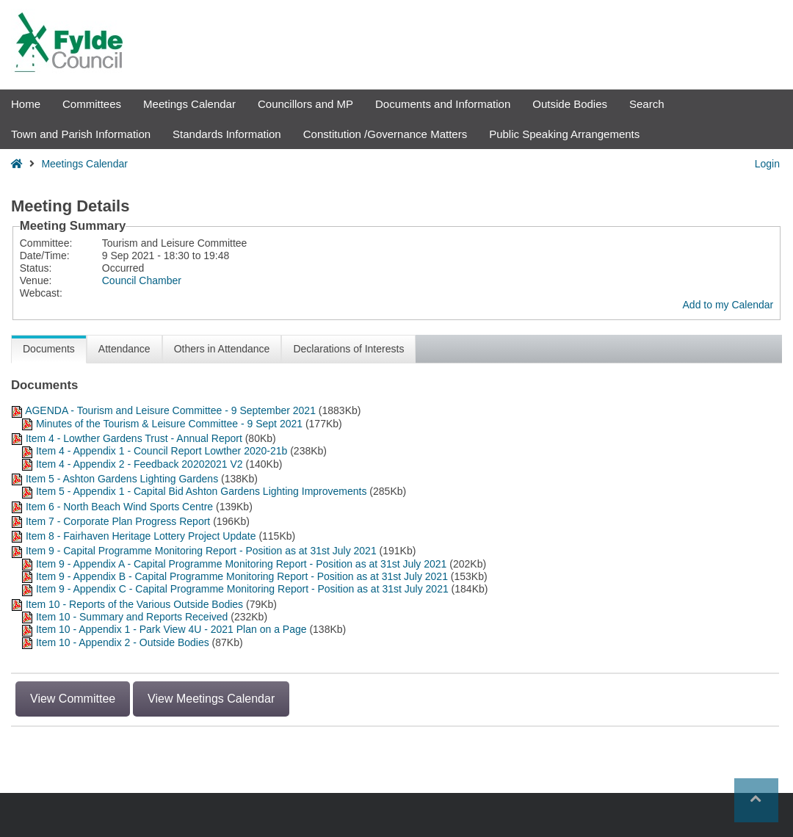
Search (647, 104)
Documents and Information (442, 104)
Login (767, 164)
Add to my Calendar (728, 305)
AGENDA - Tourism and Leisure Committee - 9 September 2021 (172, 410)
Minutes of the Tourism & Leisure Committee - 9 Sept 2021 (169, 424)
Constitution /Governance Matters (385, 134)
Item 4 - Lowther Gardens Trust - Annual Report (134, 438)
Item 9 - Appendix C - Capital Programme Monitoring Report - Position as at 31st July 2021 (242, 589)
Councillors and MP (305, 104)
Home (25, 104)
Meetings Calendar (189, 104)
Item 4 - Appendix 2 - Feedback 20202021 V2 (139, 464)
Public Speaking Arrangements (564, 134)
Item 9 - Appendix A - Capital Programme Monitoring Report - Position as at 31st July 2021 (242, 564)
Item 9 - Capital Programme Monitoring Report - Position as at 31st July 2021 (201, 551)
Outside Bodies (569, 104)
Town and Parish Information (81, 134)
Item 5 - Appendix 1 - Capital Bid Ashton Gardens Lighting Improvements (201, 491)
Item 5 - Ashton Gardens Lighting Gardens (122, 479)
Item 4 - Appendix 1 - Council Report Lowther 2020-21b (161, 451)
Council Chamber (141, 280)
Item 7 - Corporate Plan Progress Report (118, 521)
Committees (91, 104)
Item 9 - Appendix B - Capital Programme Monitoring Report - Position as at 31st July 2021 (242, 576)
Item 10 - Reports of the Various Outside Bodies (134, 604)
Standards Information (227, 134)
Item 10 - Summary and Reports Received (132, 617)
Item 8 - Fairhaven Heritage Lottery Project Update (141, 536)
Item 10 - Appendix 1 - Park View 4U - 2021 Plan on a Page (171, 629)
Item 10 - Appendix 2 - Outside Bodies (124, 642)
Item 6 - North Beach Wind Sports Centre (121, 506)
